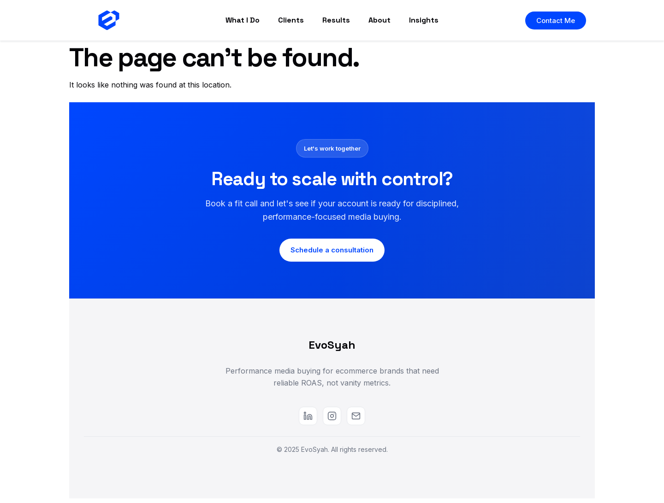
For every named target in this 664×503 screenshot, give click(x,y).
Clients (291, 20)
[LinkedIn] (308, 416)
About (379, 20)
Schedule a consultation (332, 250)
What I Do (242, 20)
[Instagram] (332, 416)
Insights (424, 20)
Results (336, 20)
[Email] (356, 416)
